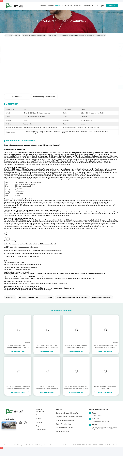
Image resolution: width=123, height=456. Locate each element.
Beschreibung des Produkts (44, 96)
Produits (17, 35)
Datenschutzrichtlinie (10, 445)
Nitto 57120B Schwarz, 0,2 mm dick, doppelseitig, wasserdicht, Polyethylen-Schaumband (47, 347)
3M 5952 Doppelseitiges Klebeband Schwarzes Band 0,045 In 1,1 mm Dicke (17, 346)
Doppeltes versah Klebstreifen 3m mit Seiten (72, 297)
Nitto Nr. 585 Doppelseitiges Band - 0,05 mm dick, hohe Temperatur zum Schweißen (76, 387)
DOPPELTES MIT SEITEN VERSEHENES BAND (35, 297)
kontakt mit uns (88, 5)
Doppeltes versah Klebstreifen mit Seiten (34, 35)
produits (58, 5)
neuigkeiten (77, 5)
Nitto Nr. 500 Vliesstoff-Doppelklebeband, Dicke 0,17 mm (105, 387)
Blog (37, 426)
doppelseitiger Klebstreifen (101, 297)
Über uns (51, 5)
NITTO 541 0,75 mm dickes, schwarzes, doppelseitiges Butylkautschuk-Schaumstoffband (76, 347)
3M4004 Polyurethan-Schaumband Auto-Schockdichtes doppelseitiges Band (105, 346)
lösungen (65, 5)
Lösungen (39, 422)
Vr (71, 5)
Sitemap (19, 445)
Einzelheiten (17, 96)
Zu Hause (43, 5)
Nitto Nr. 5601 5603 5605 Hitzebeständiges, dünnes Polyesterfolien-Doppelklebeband (47, 388)
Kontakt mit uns (41, 429)
